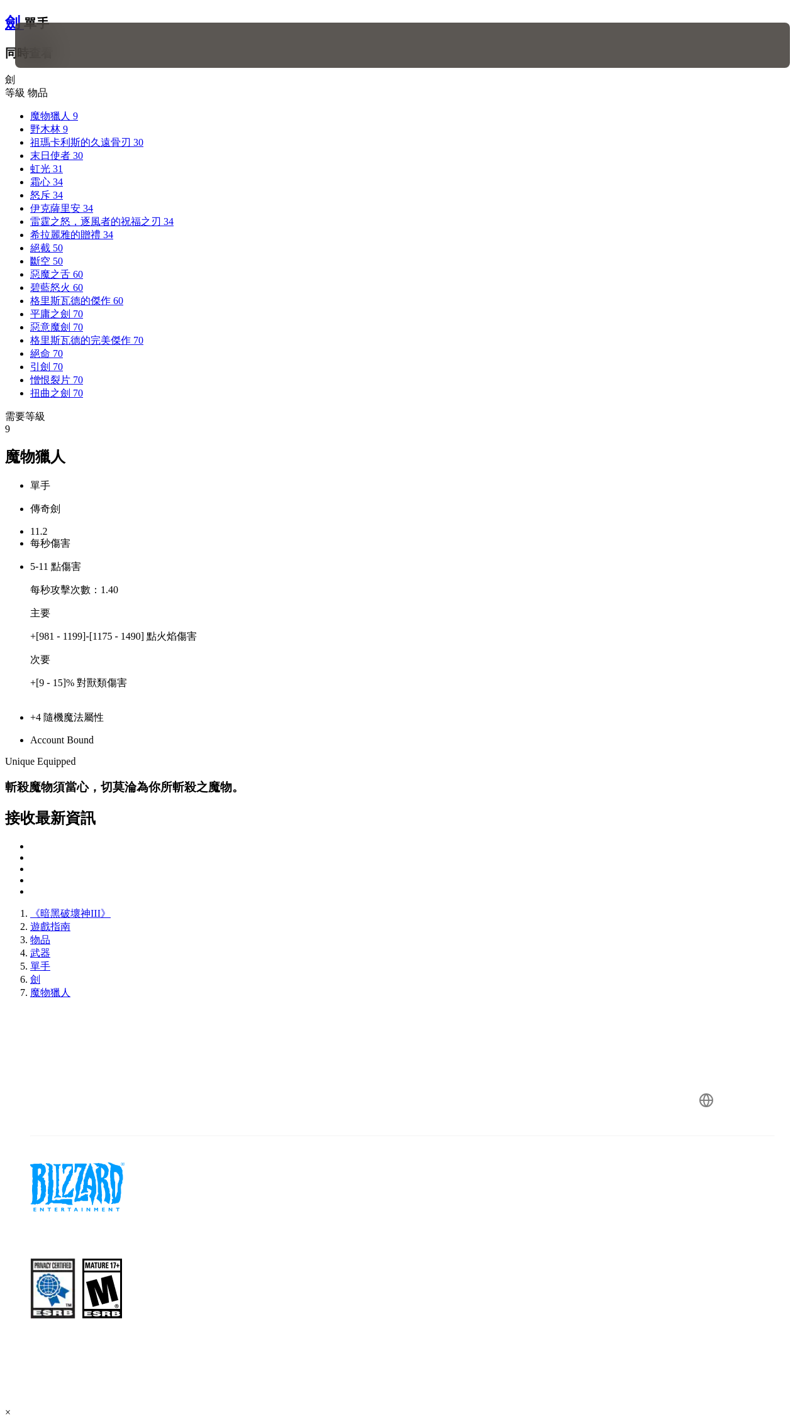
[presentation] (54, 45)
